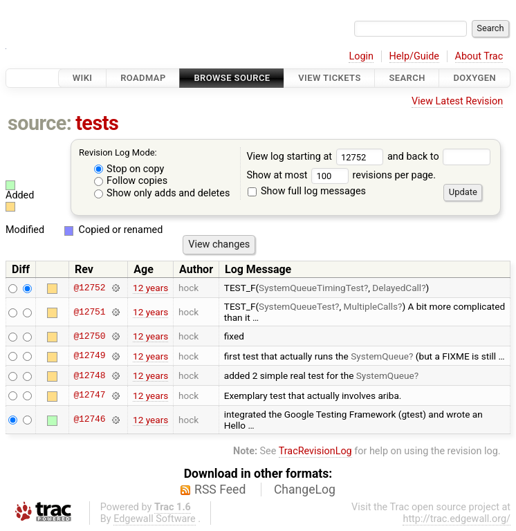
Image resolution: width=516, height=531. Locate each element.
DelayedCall (396, 287)
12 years (150, 287)
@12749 (89, 356)
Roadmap (143, 78)
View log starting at (316, 156)
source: (40, 123)
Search (407, 78)
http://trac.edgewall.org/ (456, 519)
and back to (438, 156)
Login (361, 56)
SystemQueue (380, 356)
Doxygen (474, 78)
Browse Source (232, 78)
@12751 (89, 312)
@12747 (89, 395)
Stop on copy (129, 169)
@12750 (89, 336)
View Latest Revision (457, 101)
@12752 (89, 287)
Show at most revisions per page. (341, 175)
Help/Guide (414, 56)
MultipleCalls (371, 306)
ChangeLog (304, 489)
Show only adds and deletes (162, 193)
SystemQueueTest (297, 306)
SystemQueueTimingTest (311, 287)
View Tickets (329, 78)
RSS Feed (220, 489)
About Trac (479, 56)
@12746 (89, 419)
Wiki (83, 78)
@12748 (89, 375)
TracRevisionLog (315, 451)
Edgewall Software (154, 519)
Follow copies (131, 181)
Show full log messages (307, 191)
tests (96, 123)
